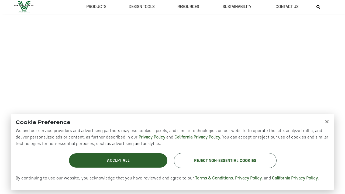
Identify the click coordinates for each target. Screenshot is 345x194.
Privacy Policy (152, 137)
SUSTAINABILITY (237, 7)
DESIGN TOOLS (141, 7)
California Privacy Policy (197, 137)
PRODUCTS (96, 7)
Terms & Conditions (214, 178)
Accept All (118, 160)
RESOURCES (188, 7)
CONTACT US (286, 7)
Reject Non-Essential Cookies (225, 161)
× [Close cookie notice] (327, 121)
